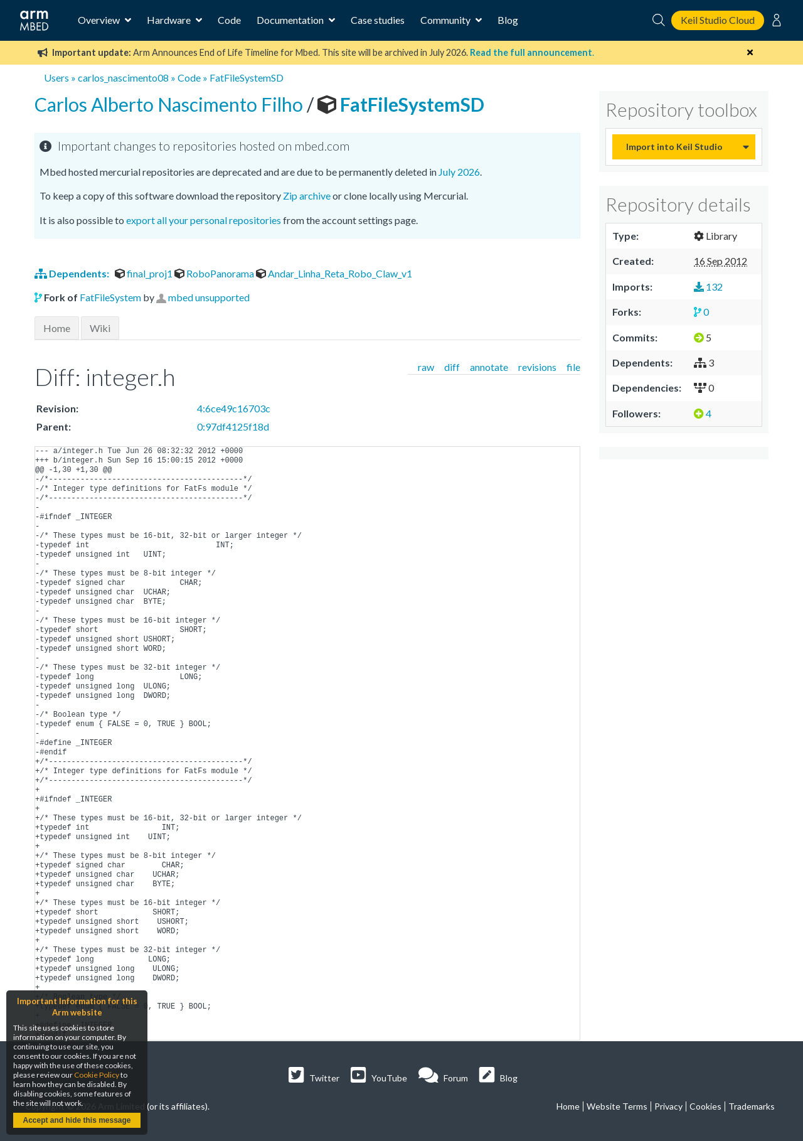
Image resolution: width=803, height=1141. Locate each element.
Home (56, 328)
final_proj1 (144, 273)
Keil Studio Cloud (718, 20)
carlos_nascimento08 (123, 77)
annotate (489, 367)
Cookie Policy (96, 1074)
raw (426, 367)
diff (452, 367)
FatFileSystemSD (247, 77)
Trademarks (751, 1106)
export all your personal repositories (203, 220)
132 (708, 286)
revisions (537, 367)
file (573, 367)
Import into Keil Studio (674, 146)
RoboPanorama (215, 273)
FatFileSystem (110, 297)
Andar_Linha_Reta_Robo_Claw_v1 (334, 273)
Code (229, 20)
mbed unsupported (209, 297)
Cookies (705, 1106)
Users (56, 77)
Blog (507, 20)
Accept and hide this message (76, 1120)
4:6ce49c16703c (233, 408)
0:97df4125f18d (233, 426)
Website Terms (617, 1106)
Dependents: (73, 273)
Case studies (378, 20)
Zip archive (307, 195)
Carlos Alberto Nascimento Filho (171, 104)
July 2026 (459, 172)
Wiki (100, 328)
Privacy (668, 1106)
